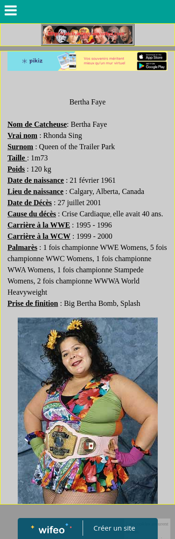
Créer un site (114, 527)
